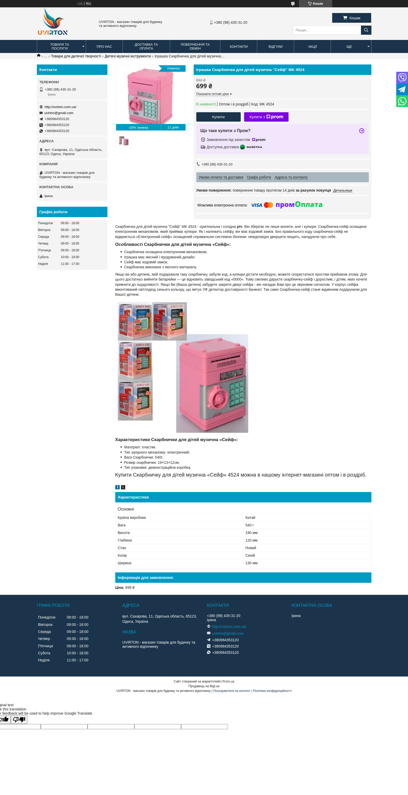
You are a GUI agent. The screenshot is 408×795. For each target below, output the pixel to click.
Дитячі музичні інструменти (128, 56)
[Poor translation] (19, 719)
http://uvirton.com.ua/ (60, 107)
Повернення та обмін (195, 46)
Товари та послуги (59, 46)
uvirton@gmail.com (58, 113)
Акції (312, 47)
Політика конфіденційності (272, 691)
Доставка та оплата (146, 46)
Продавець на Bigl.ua (203, 686)
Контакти (239, 47)
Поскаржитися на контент (231, 691)
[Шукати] (366, 30)
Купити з (266, 117)
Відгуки (276, 47)
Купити (218, 117)
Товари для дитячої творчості (76, 56)
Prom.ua (228, 681)
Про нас (104, 47)
